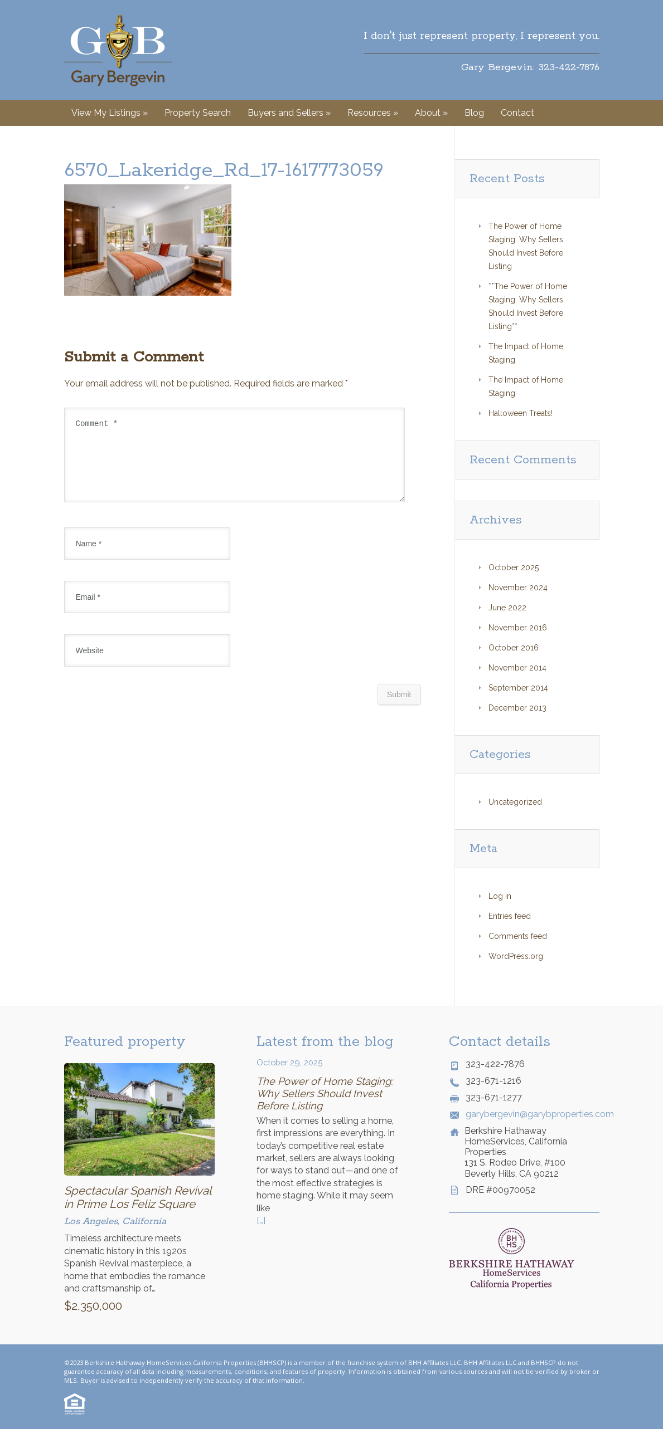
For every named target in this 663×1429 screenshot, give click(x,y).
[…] (261, 1220)
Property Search (197, 112)
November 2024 (518, 587)
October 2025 (513, 567)
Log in (499, 896)
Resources (372, 112)
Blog (474, 112)
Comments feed (517, 936)
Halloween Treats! (520, 413)
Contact (517, 112)
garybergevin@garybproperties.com (532, 1114)
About (431, 112)
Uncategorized (515, 801)
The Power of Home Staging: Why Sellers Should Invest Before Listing (325, 1093)
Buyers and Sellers (289, 112)
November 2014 (517, 667)
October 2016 (513, 647)
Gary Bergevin (118, 50)
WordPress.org (515, 956)
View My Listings (109, 112)
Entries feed (509, 916)
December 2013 (517, 707)
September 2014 (518, 687)
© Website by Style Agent (344, 1380)
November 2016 (517, 627)
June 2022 (507, 607)
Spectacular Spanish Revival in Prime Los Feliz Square (137, 1197)
